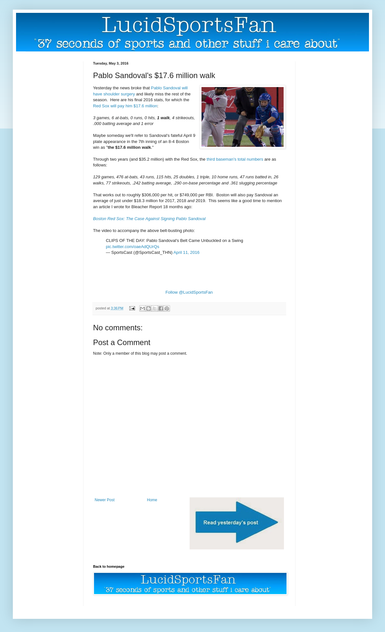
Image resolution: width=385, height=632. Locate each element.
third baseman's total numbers (235, 159)
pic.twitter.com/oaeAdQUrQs (132, 246)
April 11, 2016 (187, 252)
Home (152, 500)
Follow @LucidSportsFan (189, 292)
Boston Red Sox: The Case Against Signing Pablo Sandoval (149, 218)
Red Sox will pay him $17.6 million (125, 105)
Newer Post (105, 500)
